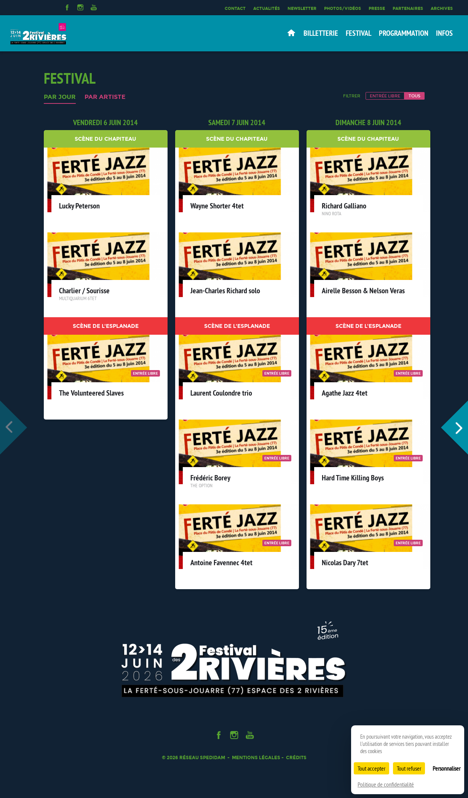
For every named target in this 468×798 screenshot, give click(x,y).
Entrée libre (385, 96)
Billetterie (320, 33)
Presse (377, 8)
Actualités (266, 8)
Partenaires (408, 8)
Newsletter (302, 8)
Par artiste (105, 97)
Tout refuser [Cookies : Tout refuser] (409, 768)
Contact (235, 8)
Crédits (296, 757)
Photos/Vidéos (342, 8)
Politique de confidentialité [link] (386, 784)
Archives (442, 8)
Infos (444, 33)
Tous (414, 96)
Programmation (403, 33)
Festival (358, 33)
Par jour (60, 97)
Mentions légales (256, 757)
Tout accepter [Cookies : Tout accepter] (371, 768)
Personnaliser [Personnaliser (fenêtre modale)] (446, 768)
